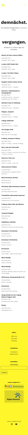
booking (14, 340)
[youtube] (16, 424)
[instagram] (12, 424)
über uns (14, 336)
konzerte (14, 338)
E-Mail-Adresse (14, 364)
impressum (14, 352)
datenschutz (14, 354)
